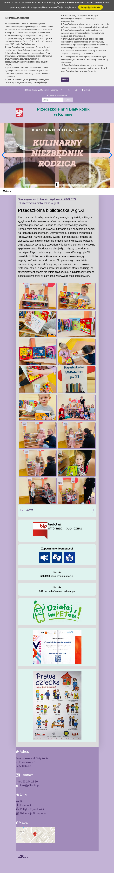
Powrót (29, 510)
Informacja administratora (57, 95)
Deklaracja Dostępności (31, 813)
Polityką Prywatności (76, 2)
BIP (20, 801)
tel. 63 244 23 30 (27, 781)
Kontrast (86, 90)
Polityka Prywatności (30, 809)
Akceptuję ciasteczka (90, 7)
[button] (4, 155)
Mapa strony (43, 90)
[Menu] (57, 191)
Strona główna (30, 90)
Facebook (24, 805)
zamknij (65, 79)
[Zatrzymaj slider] (57, 184)
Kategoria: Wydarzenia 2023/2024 (56, 199)
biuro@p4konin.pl (27, 785)
